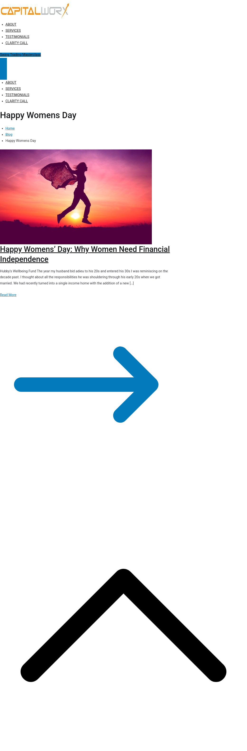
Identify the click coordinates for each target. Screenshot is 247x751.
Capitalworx (37, 493)
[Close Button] (3, 74)
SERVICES (13, 31)
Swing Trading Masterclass (20, 55)
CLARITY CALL (16, 43)
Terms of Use (130, 493)
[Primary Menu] (3, 63)
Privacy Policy (88, 493)
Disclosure (109, 493)
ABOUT (10, 25)
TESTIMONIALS (17, 37)
